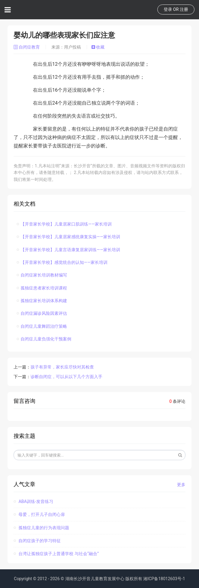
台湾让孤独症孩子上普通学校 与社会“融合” (56, 553)
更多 (181, 484)
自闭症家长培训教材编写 (42, 275)
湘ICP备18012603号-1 (164, 578)
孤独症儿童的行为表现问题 (41, 527)
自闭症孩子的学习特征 (37, 540)
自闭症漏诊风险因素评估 (42, 313)
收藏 (97, 47)
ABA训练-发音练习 (33, 501)
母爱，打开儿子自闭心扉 (39, 514)
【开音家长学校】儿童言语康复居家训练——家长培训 (68, 249)
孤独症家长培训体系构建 (42, 300)
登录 (168, 9)
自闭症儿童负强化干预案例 (44, 339)
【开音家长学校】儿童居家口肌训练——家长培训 (64, 224)
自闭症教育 (27, 47)
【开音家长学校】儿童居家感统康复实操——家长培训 (68, 236)
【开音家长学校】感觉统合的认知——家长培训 (62, 262)
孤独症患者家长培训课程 (42, 288)
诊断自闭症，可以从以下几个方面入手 (66, 376)
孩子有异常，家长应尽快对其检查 (62, 367)
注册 (184, 9)
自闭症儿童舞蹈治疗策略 (42, 326)
